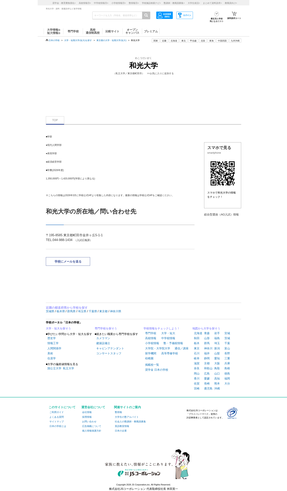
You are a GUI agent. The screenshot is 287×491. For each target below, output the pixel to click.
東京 (197, 348)
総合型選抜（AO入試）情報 (221, 214)
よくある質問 (56, 417)
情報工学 (53, 343)
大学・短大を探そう (58, 328)
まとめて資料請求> (212, 3)
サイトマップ (56, 421)
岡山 (197, 373)
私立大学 (68, 368)
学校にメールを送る (68, 261)
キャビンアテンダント (110, 348)
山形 (207, 338)
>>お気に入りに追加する (160, 73)
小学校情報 (152, 343)
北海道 (174, 41)
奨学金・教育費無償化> (64, 3)
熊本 (217, 383)
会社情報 (87, 412)
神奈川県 (115, 311)
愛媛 (207, 378)
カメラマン (103, 338)
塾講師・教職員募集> (174, 3)
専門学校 (150, 333)
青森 (207, 333)
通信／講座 (182, 348)
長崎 (207, 383)
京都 (207, 363)
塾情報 (118, 412)
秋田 (197, 338)
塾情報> (134, 3)
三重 (227, 358)
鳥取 (217, 368)
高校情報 (150, 338)
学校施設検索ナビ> (151, 3)
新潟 (217, 348)
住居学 (51, 358)
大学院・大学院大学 (157, 348)
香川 (197, 378)
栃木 (197, 343)
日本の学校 (54, 40)
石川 (197, 353)
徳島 (227, 373)
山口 (217, 373)
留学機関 (150, 353)
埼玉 (217, 343)
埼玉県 (82, 311)
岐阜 (197, 358)
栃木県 (61, 311)
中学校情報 (168, 338)
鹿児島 (208, 388)
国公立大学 (54, 368)
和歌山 (208, 368)
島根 (227, 368)
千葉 (227, 343)
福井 (207, 353)
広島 (207, 373)
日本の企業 (121, 430)
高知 (217, 378)
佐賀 (197, 383)
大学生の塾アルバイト (127, 417)
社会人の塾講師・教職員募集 (130, 421)
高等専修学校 (169, 353)
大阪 (217, 363)
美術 (50, 353)
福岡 (227, 378)
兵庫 (227, 363)
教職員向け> (231, 3)
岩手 (217, 333)
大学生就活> (194, 3)
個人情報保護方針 (91, 430)
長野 (227, 353)
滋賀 (197, 363)
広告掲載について (91, 426)
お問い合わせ (89, 421)
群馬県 (71, 311)
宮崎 (197, 388)
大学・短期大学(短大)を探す (78, 40)
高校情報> (85, 3)
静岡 (207, 358)
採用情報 (87, 417)
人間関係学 (54, 348)
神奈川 (208, 348)
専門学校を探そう (106, 328)
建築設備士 (103, 343)
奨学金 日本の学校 (156, 369)
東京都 (103, 311)
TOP (55, 120)
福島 (217, 338)
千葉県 (93, 311)
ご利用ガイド (56, 412)
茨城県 (50, 311)
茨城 (227, 338)
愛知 (217, 358)
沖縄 (217, 388)
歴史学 (51, 338)
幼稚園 (149, 358)
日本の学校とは (57, 426)
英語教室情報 (122, 426)
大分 (227, 383)
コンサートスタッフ (108, 353)
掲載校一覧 (152, 364)
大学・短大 (168, 333)
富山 (227, 348)
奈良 (197, 368)
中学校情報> (101, 3)
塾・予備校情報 (173, 343)
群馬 (207, 343)
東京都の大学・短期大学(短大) (111, 40)
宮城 (227, 333)
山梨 (217, 353)
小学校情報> (118, 3)
